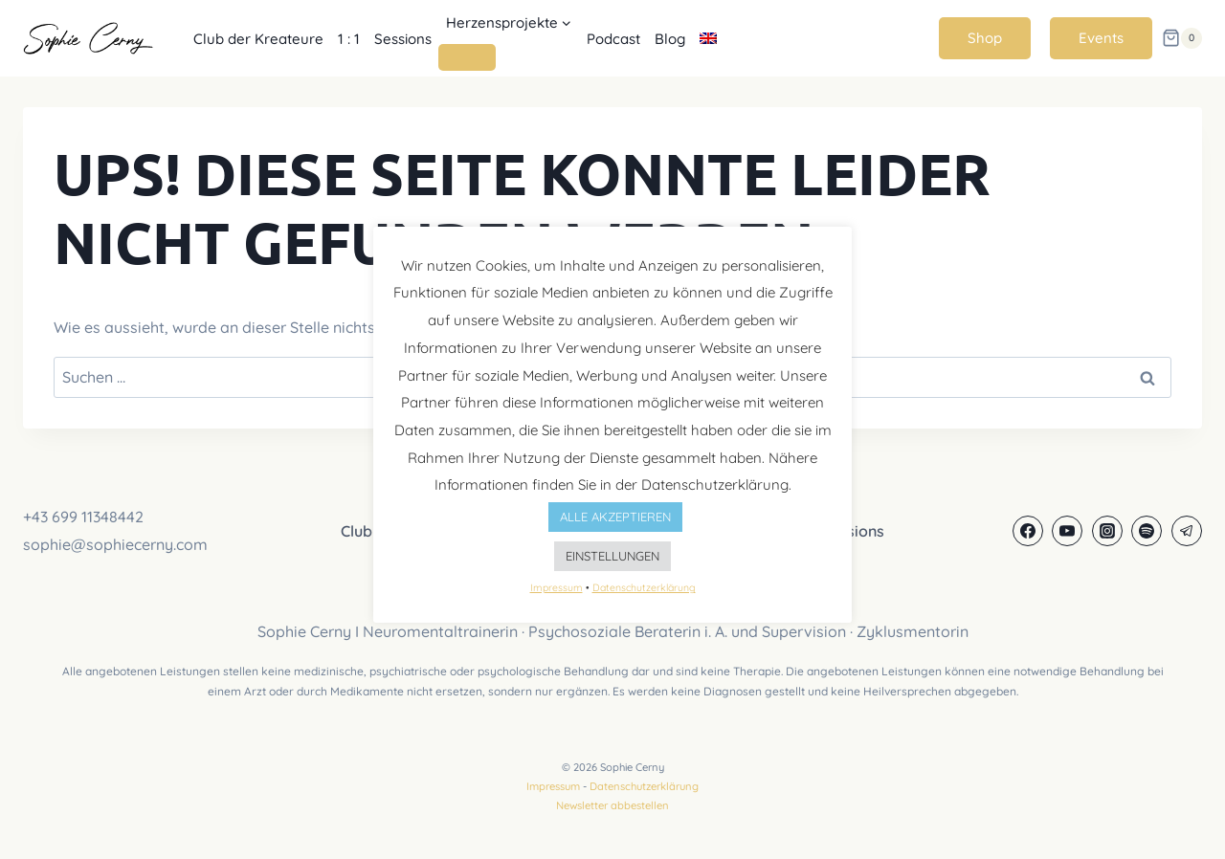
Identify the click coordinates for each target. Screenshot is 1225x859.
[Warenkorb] (1182, 38)
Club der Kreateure (258, 39)
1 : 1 (349, 39)
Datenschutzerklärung (644, 786)
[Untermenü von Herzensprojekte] (467, 57)
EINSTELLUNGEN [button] (612, 555)
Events (1101, 38)
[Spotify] (1146, 531)
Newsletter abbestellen (612, 805)
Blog (670, 39)
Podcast (613, 39)
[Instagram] (1107, 531)
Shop (985, 38)
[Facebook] (1028, 531)
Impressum (553, 786)
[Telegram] (1186, 531)
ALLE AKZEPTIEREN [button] (615, 516)
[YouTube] (1067, 531)
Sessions (403, 39)
